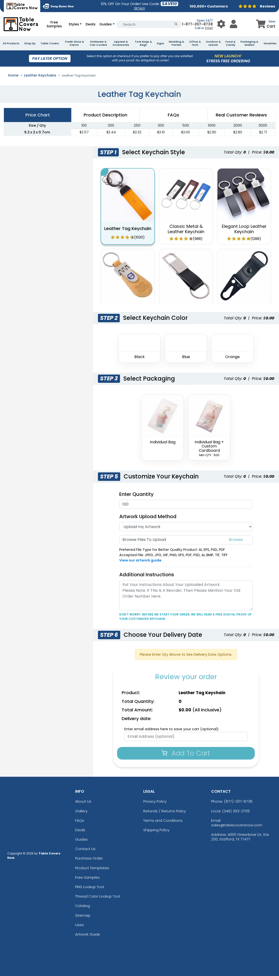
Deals (91, 24)
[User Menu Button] (221, 24)
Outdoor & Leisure (213, 43)
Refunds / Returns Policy (164, 811)
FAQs (79, 820)
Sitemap (82, 915)
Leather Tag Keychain (127, 228)
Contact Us (85, 848)
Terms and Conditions (163, 820)
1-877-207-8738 (197, 24)
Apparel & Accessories (120, 43)
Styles (74, 24)
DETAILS (139, 8)
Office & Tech (195, 43)
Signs (160, 43)
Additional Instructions (146, 574)
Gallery (81, 811)
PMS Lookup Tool (89, 886)
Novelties (270, 43)
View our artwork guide (140, 560)
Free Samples (54, 24)
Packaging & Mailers (249, 43)
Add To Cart (186, 753)
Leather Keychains (40, 75)
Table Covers (49, 43)
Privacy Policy (155, 801)
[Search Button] (176, 24)
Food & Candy (230, 43)
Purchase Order (89, 858)
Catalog (82, 905)
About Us (83, 801)
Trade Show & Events (74, 43)
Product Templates (92, 867)
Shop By (29, 43)
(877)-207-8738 (238, 801)
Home (13, 75)
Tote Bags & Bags (143, 43)
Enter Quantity (136, 494)
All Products (11, 43)
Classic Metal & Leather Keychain (186, 229)
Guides (105, 24)
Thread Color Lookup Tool (97, 896)
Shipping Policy (156, 829)
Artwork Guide (87, 934)
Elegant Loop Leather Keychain (244, 229)
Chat (209, 28)
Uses (79, 924)
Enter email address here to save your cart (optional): (171, 729)
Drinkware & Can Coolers (98, 43)
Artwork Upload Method (147, 516)
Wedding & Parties (176, 43)
